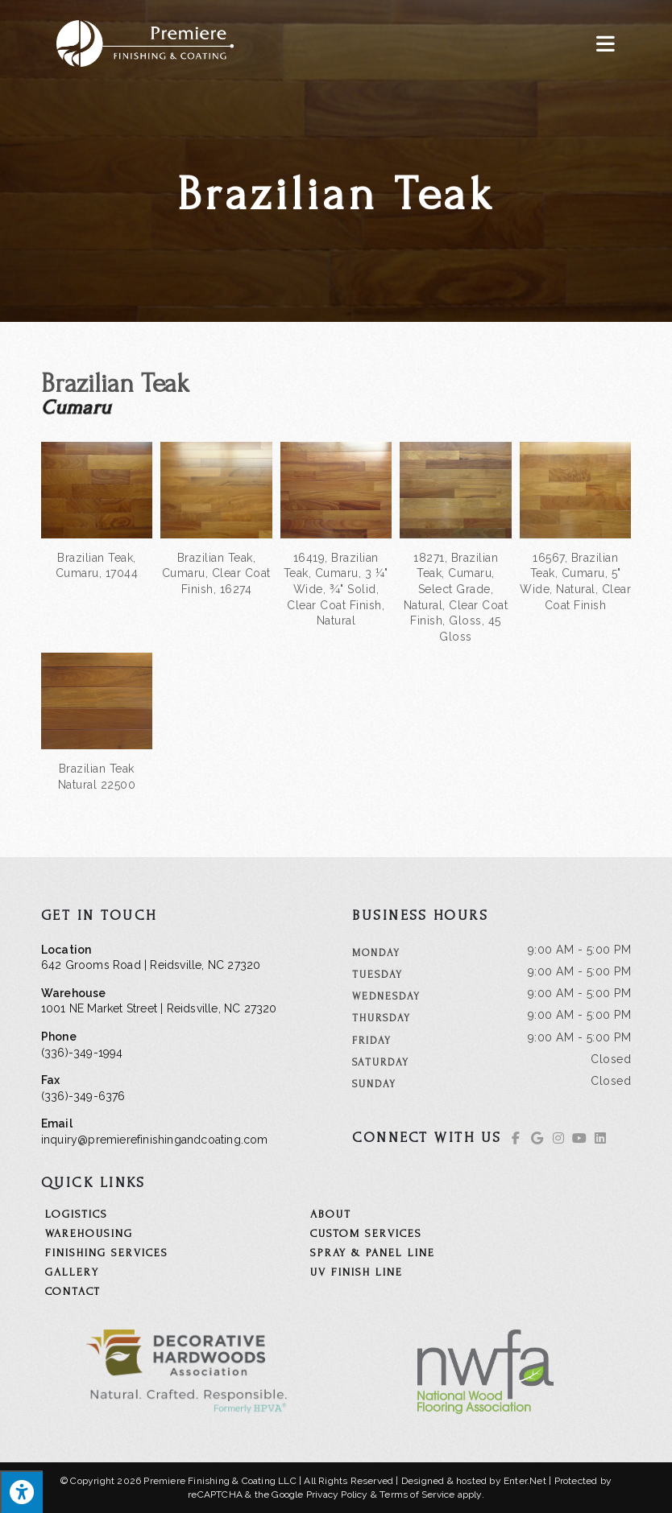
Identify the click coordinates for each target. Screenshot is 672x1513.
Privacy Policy (337, 1494)
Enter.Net (525, 1480)
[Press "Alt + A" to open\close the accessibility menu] (21, 1491)
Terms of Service (417, 1494)
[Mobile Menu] (606, 43)
